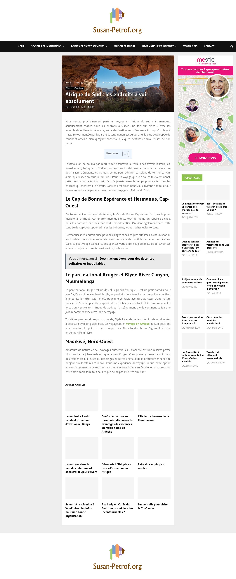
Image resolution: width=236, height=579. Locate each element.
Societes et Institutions (46, 46)
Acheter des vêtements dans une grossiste (217, 244)
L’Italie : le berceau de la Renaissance (153, 418)
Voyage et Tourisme (74, 88)
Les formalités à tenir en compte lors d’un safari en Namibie (193, 357)
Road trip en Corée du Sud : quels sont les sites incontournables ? (117, 508)
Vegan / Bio (190, 46)
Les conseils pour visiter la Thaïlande (153, 506)
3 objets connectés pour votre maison (192, 281)
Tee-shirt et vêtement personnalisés (214, 355)
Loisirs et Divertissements (88, 46)
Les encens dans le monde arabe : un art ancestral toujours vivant (81, 468)
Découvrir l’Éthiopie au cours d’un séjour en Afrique (116, 468)
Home (21, 46)
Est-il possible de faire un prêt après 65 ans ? (216, 207)
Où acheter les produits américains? (214, 320)
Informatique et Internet (158, 46)
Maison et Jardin (124, 46)
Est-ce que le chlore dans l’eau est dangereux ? (192, 320)
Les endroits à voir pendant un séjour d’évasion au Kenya (77, 420)
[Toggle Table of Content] (124, 154)
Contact (209, 46)
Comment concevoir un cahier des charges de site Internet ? (193, 208)
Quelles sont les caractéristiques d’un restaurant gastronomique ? (191, 246)
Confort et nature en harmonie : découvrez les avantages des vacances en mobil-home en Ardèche (117, 423)
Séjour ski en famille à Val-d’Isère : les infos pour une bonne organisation (79, 510)
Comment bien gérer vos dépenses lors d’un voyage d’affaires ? (217, 284)
